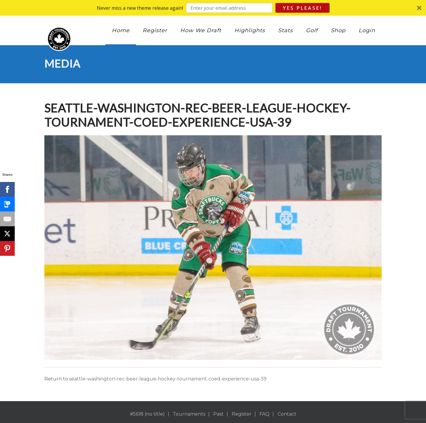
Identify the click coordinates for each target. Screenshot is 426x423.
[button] (213, 8)
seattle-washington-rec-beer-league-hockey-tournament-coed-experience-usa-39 (168, 379)
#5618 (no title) (147, 414)
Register (155, 30)
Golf (312, 30)
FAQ (264, 414)
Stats (285, 30)
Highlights (249, 30)
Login (367, 30)
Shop (338, 30)
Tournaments (189, 414)
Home (121, 30)
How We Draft (200, 30)
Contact (286, 414)
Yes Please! (302, 8)
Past (218, 414)
